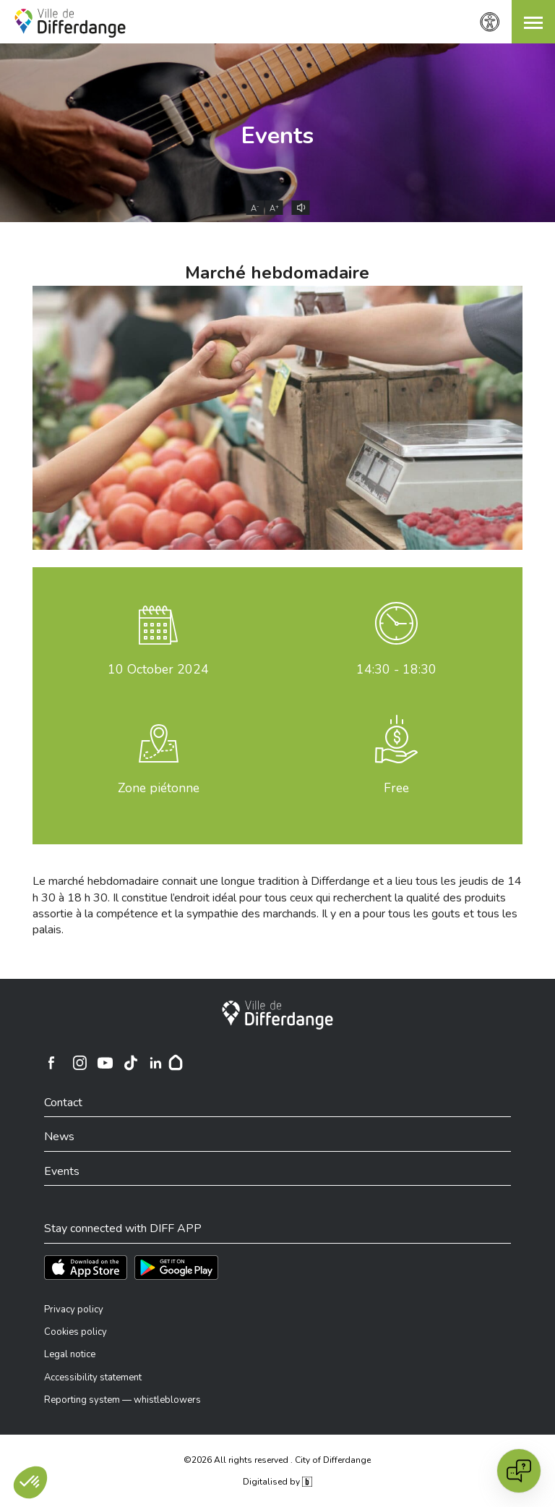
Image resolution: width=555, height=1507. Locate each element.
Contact (63, 1103)
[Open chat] (519, 1471)
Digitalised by (277, 1481)
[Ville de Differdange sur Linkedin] (155, 1063)
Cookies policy (75, 1331)
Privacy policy (73, 1309)
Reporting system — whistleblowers (122, 1399)
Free (396, 788)
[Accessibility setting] (490, 22)
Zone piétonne (158, 788)
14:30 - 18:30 (396, 669)
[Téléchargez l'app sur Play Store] (176, 1267)
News (59, 1137)
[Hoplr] (175, 1063)
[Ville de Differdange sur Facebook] (51, 1063)
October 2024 (158, 669)
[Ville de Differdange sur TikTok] (130, 1063)
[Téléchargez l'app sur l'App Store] (85, 1267)
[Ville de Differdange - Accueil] (70, 23)
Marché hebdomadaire (277, 272)
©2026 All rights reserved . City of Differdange (277, 1460)
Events (277, 135)
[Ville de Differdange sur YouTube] (105, 1063)
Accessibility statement (93, 1377)
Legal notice (69, 1354)
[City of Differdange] (277, 1015)
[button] (533, 21)
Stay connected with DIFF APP (123, 1228)
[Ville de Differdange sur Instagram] (79, 1063)
